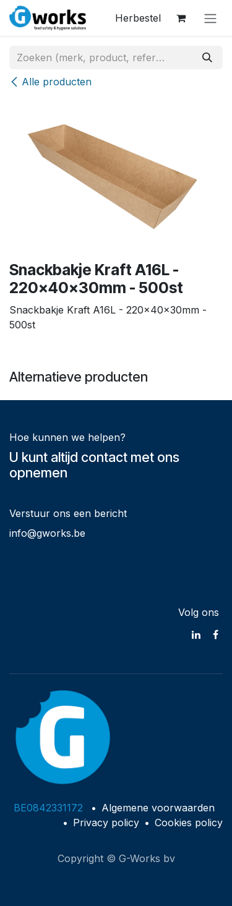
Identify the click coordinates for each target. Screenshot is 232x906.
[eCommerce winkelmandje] (180, 18)
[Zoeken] (207, 57)
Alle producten (50, 81)
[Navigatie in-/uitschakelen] (210, 18)
